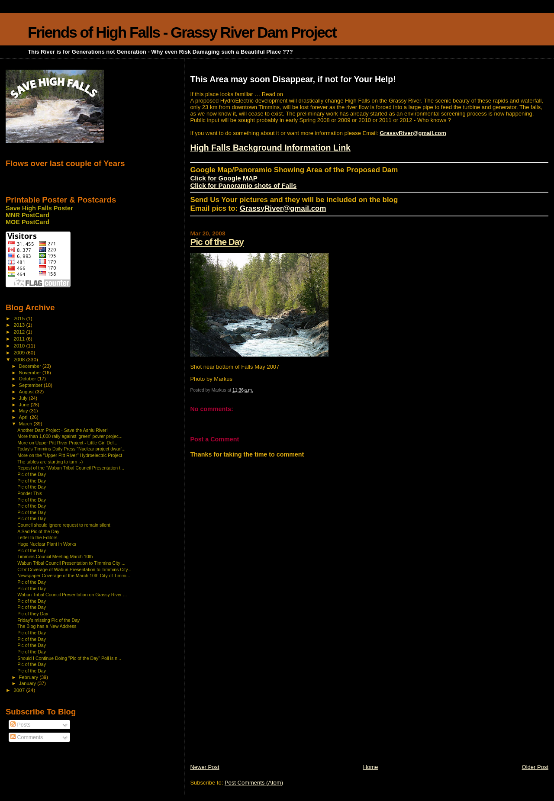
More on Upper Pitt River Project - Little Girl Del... (67, 442)
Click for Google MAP (223, 178)
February (29, 677)
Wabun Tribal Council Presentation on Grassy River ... (72, 594)
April (24, 417)
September (31, 385)
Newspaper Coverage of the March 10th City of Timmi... (73, 575)
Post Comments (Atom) (254, 782)
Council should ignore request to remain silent (63, 525)
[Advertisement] (255, 703)
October (28, 378)
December (30, 366)
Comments (26, 737)
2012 (19, 332)
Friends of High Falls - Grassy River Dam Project (182, 32)
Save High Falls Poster (39, 208)
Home (370, 767)
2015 (19, 318)
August (27, 391)
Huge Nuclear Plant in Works (46, 544)
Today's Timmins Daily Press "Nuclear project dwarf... (71, 448)
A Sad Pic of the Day (38, 531)
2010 (19, 345)
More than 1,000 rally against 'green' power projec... (69, 436)
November (30, 372)
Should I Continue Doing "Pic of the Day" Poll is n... (69, 658)
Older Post (535, 767)
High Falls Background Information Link (270, 147)
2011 (19, 338)
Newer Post (204, 767)
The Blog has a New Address (46, 626)
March (26, 423)
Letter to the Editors (37, 537)
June (25, 404)
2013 (19, 325)
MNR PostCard (27, 215)
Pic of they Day (32, 613)
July (24, 398)
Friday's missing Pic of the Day (48, 620)
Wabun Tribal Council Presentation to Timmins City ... (71, 563)
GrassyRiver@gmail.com (413, 133)
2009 (19, 352)
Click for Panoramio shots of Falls (243, 185)
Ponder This (29, 493)
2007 (19, 690)
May (24, 410)
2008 (19, 359)
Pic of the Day (217, 242)
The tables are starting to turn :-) (50, 461)
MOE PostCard (27, 222)
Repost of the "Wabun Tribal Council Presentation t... (70, 467)
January (28, 683)
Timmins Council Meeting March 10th (55, 556)
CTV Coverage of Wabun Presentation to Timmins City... (74, 569)
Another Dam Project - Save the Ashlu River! (62, 430)
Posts (20, 725)
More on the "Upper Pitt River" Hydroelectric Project (69, 455)
